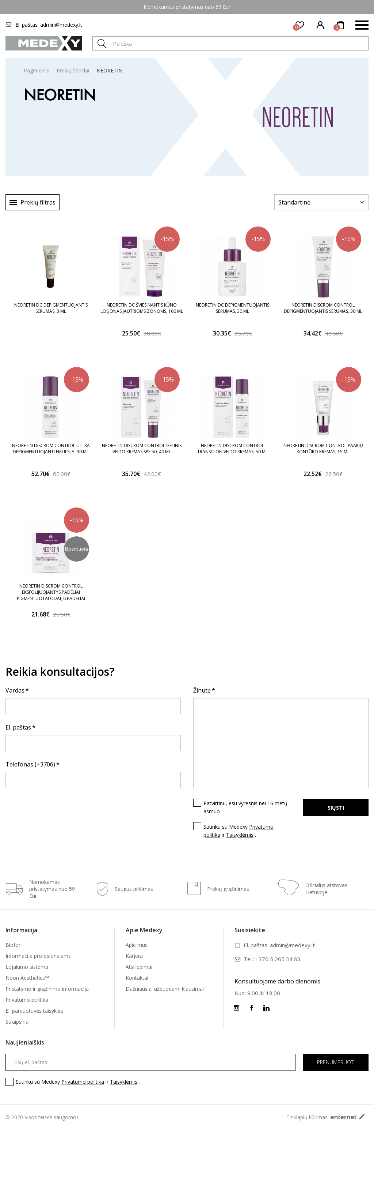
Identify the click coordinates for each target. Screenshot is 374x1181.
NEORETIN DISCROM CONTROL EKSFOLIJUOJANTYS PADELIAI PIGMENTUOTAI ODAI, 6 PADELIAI (51, 592)
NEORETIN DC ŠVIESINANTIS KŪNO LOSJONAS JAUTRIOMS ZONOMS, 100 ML (141, 308)
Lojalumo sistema (26, 966)
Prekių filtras (38, 202)
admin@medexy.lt (61, 24)
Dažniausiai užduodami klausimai (165, 988)
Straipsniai (17, 1021)
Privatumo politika (26, 999)
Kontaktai (137, 977)
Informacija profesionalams (38, 955)
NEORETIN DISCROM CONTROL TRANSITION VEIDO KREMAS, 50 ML (232, 448)
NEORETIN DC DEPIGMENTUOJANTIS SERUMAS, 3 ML (51, 308)
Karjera (134, 955)
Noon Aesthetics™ (27, 977)
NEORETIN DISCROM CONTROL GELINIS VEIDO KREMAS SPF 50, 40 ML (142, 448)
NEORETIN (109, 70)
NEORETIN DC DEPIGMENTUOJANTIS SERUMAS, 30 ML (232, 308)
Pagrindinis (36, 70)
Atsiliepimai (139, 966)
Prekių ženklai (73, 70)
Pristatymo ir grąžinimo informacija (47, 988)
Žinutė (202, 690)
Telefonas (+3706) (30, 764)
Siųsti (336, 807)
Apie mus (137, 944)
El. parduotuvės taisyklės (34, 1010)
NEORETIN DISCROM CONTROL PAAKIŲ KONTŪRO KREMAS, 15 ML (323, 448)
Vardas (14, 690)
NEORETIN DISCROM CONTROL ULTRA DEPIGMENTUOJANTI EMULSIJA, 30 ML (51, 448)
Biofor (12, 944)
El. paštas (18, 727)
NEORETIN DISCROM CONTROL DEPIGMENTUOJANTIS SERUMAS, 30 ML (323, 308)
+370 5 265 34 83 (278, 959)
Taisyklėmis (239, 834)
